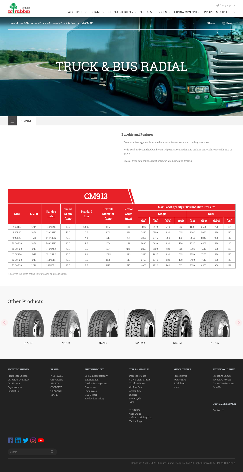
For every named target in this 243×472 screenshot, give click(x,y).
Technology (135, 421)
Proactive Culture (222, 375)
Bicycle (133, 394)
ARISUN (54, 383)
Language (227, 5)
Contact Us (13, 390)
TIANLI (54, 394)
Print (229, 23)
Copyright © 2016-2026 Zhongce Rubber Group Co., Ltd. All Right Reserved (171, 462)
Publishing (180, 379)
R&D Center (91, 394)
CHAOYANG (56, 379)
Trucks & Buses (48, 23)
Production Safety (94, 398)
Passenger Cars (137, 375)
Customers (90, 387)
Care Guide (135, 413)
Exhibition (179, 383)
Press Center (180, 375)
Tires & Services (27, 23)
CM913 (89, 23)
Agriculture (135, 390)
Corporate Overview (18, 379)
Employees (91, 390)
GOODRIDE (56, 387)
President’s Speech (18, 375)
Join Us (217, 387)
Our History (14, 383)
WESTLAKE (56, 375)
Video (177, 387)
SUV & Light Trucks (139, 379)
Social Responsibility (96, 375)
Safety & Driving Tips (140, 417)
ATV (131, 402)
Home (11, 23)
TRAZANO (56, 390)
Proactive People (222, 379)
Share (211, 23)
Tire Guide (134, 409)
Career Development (223, 383)
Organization (15, 387)
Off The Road (136, 387)
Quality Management (96, 383)
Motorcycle (135, 398)
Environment (92, 379)
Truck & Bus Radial (72, 23)
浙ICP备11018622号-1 (224, 463)
